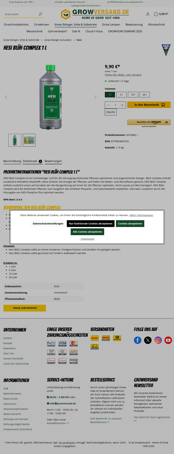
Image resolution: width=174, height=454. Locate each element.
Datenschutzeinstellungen (48, 223)
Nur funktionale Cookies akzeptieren (90, 223)
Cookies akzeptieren (130, 223)
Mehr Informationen (141, 215)
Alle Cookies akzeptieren (87, 231)
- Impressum (87, 238)
